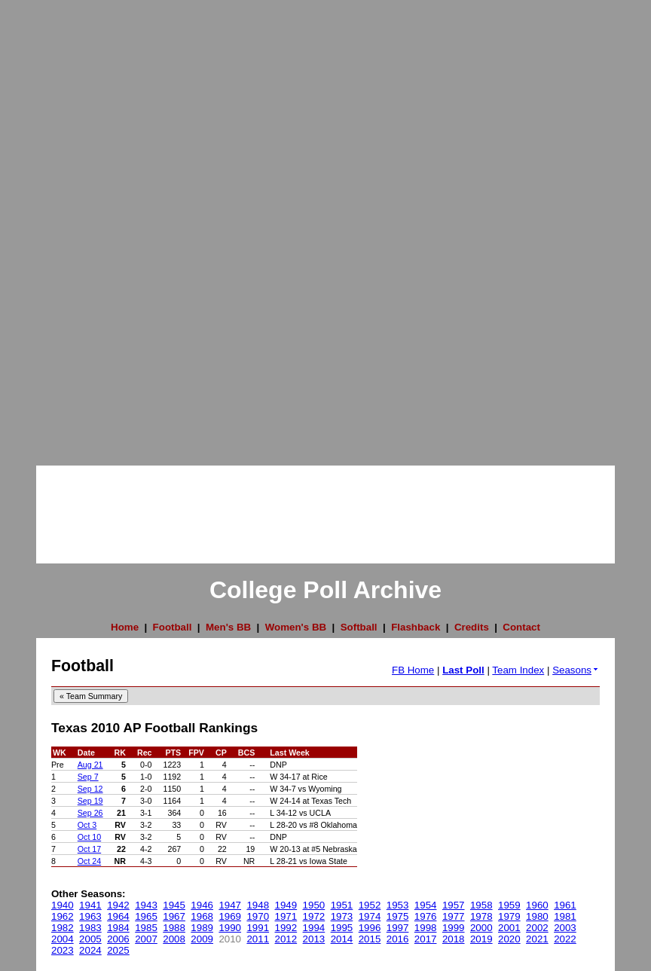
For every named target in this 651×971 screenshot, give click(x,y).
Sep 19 (90, 800)
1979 (509, 916)
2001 (509, 927)
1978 (481, 916)
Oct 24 (89, 861)
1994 (314, 927)
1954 (425, 905)
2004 (62, 939)
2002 (537, 927)
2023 (62, 950)
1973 (342, 916)
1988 (174, 927)
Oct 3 (87, 824)
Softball (359, 627)
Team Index (518, 670)
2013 (314, 939)
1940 (62, 905)
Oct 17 (89, 848)
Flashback (415, 627)
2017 (425, 939)
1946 (202, 905)
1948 (257, 905)
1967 (174, 916)
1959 (509, 905)
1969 (230, 916)
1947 (230, 905)
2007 (146, 939)
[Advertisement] (60, 226)
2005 (90, 939)
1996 (370, 927)
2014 (342, 939)
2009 (202, 939)
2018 (453, 939)
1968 (202, 916)
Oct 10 (89, 836)
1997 (398, 927)
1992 (286, 927)
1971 (286, 916)
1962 (62, 916)
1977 (453, 916)
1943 (146, 905)
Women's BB (295, 627)
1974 (370, 916)
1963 (90, 916)
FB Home (413, 670)
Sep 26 (90, 812)
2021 (537, 939)
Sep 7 (88, 776)
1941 (90, 905)
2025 (118, 950)
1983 (90, 927)
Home (125, 627)
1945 (174, 905)
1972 (314, 916)
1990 (230, 927)
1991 (257, 927)
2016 (398, 939)
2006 (118, 939)
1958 (481, 905)
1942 (118, 905)
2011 (257, 939)
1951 (342, 905)
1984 (118, 927)
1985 (146, 927)
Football (172, 627)
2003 (565, 927)
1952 (370, 905)
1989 (202, 927)
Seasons (576, 670)
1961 (565, 905)
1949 (286, 905)
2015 (370, 939)
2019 (481, 939)
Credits (471, 627)
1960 (537, 905)
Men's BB (228, 627)
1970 (257, 916)
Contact (521, 627)
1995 (342, 927)
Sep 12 (90, 788)
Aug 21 (90, 764)
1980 (537, 916)
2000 (481, 927)
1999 (453, 927)
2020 (509, 939)
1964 (118, 916)
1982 (62, 927)
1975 (398, 916)
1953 (398, 905)
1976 (425, 916)
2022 (565, 939)
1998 (425, 927)
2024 (90, 950)
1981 (565, 916)
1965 (146, 916)
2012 (286, 939)
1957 (453, 905)
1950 (314, 905)
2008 (174, 939)
